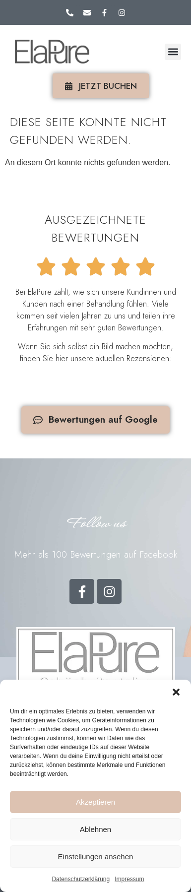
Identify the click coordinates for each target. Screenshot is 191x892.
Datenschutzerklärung (81, 879)
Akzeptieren (95, 802)
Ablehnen (95, 829)
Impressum (129, 879)
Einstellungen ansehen (95, 856)
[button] (176, 692)
